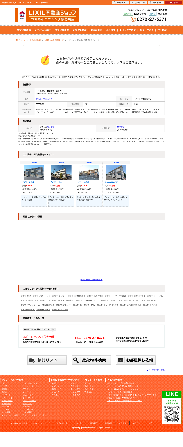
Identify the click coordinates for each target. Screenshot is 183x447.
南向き (4, 392)
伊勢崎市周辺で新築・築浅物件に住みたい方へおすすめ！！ (131, 395)
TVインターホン (29, 401)
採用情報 (162, 30)
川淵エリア (75, 395)
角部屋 (4, 389)
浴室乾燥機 (6, 404)
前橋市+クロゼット (109, 300)
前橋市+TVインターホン (31, 305)
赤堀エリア (56, 383)
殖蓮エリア (56, 389)
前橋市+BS (77, 305)
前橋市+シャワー (59, 296)
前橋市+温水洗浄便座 (136, 296)
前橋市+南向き (58, 300)
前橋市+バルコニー (42, 300)
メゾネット (6, 395)
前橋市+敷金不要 (28, 310)
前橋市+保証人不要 (60, 310)
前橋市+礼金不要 (43, 310)
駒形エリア (56, 395)
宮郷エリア (89, 386)
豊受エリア (75, 386)
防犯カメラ (27, 404)
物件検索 (119, 2)
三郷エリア (75, 392)
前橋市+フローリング (75, 300)
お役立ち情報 (80, 30)
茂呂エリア (89, 389)
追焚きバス (6, 406)
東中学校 (120, 127)
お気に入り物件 (43, 30)
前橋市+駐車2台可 (63, 305)
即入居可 (26, 406)
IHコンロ (5, 409)
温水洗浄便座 (7, 401)
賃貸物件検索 (24, 30)
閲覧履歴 (94, 423)
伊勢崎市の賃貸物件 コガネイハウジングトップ (30, 423)
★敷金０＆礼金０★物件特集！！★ (121, 398)
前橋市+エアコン (92, 300)
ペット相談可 (28, 409)
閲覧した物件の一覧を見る (91, 280)
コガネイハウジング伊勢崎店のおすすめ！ (124, 401)
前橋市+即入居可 (150, 305)
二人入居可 (27, 412)
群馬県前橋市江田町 (44, 99)
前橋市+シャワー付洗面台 (115, 296)
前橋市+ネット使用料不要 (107, 305)
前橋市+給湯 (26, 296)
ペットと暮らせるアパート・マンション (123, 389)
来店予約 (150, 423)
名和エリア (75, 389)
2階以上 (5, 383)
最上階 (4, 386)
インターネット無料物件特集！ (120, 392)
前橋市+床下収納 (149, 300)
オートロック (28, 398)
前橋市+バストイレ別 (41, 296)
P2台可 (26, 389)
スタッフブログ (128, 30)
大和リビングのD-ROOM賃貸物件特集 (122, 386)
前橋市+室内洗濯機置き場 (130, 305)
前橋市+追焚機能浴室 (76, 296)
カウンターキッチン (31, 386)
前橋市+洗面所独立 (95, 296)
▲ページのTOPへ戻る (155, 370)
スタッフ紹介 (146, 30)
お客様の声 (96, 30)
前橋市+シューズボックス (129, 300)
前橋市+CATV (89, 305)
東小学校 (50, 127)
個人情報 (122, 423)
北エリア (55, 392)
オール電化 (6, 412)
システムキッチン (30, 383)
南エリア (88, 383)
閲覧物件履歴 (62, 30)
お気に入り (79, 423)
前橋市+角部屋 (27, 300)
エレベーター (28, 392)
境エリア (74, 383)
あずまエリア (57, 386)
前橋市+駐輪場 (48, 305)
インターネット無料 (10, 415)
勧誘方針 (136, 423)
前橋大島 (88, 392)
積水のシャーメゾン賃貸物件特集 (120, 383)
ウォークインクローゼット (34, 415)
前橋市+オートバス (155, 296)
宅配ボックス (28, 395)
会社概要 (110, 30)
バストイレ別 (7, 398)
